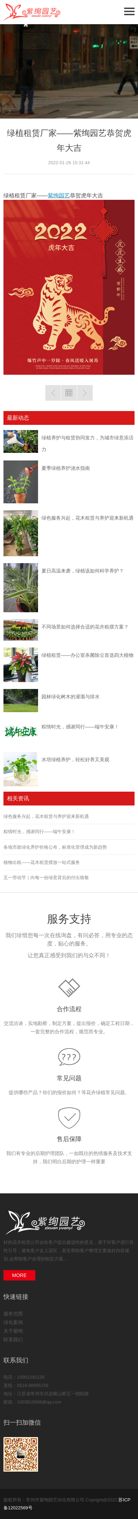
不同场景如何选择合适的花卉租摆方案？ (85, 627)
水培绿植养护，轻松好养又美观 (75, 759)
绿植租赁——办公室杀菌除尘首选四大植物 (88, 655)
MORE (19, 1275)
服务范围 (13, 1313)
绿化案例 (13, 1322)
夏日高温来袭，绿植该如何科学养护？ (83, 571)
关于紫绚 (13, 1331)
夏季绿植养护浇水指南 (66, 468)
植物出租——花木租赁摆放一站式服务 (41, 862)
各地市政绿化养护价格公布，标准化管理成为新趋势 (55, 847)
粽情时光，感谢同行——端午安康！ (80, 726)
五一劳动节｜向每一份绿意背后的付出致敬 (46, 877)
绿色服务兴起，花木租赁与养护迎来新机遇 (88, 518)
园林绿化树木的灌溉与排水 (71, 696)
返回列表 (69, 393)
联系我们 (13, 1339)
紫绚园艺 (59, 195)
